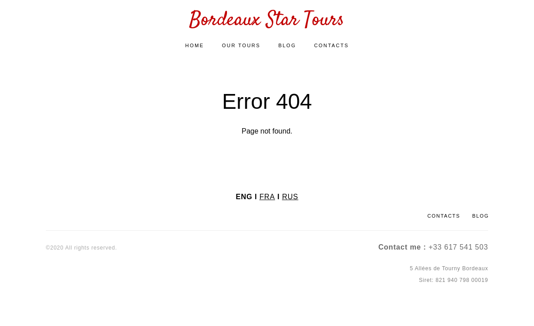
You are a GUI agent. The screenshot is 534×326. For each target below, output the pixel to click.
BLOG (287, 47)
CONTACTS (331, 47)
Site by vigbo (63, 305)
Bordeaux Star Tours (267, 22)
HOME (194, 47)
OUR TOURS (241, 47)
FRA (267, 196)
